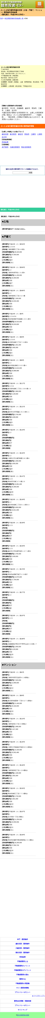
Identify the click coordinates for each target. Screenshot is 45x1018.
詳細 (26, 18)
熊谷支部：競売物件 (23, 952)
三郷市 (33, 134)
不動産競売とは (22, 961)
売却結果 (5, 142)
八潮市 (39, 134)
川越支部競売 (15, 147)
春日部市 (13, 134)
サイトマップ (22, 1010)
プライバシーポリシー (22, 992)
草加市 (26, 134)
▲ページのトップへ (38, 995)
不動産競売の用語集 (23, 983)
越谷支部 (5, 134)
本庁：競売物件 (22, 939)
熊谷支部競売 (26, 147)
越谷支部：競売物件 (23, 944)
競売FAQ (22, 979)
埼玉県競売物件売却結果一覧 (14, 18)
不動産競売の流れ (22, 974)
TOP (1, 18)
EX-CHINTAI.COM (23, 1015)
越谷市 (20, 134)
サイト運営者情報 (22, 988)
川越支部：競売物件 (23, 948)
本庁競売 (5, 147)
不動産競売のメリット (22, 966)
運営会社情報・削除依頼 (22, 1001)
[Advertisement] (21, 42)
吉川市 (4, 137)
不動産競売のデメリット (22, 970)
